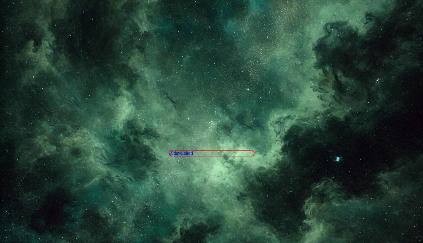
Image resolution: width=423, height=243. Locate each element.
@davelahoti (181, 153)
